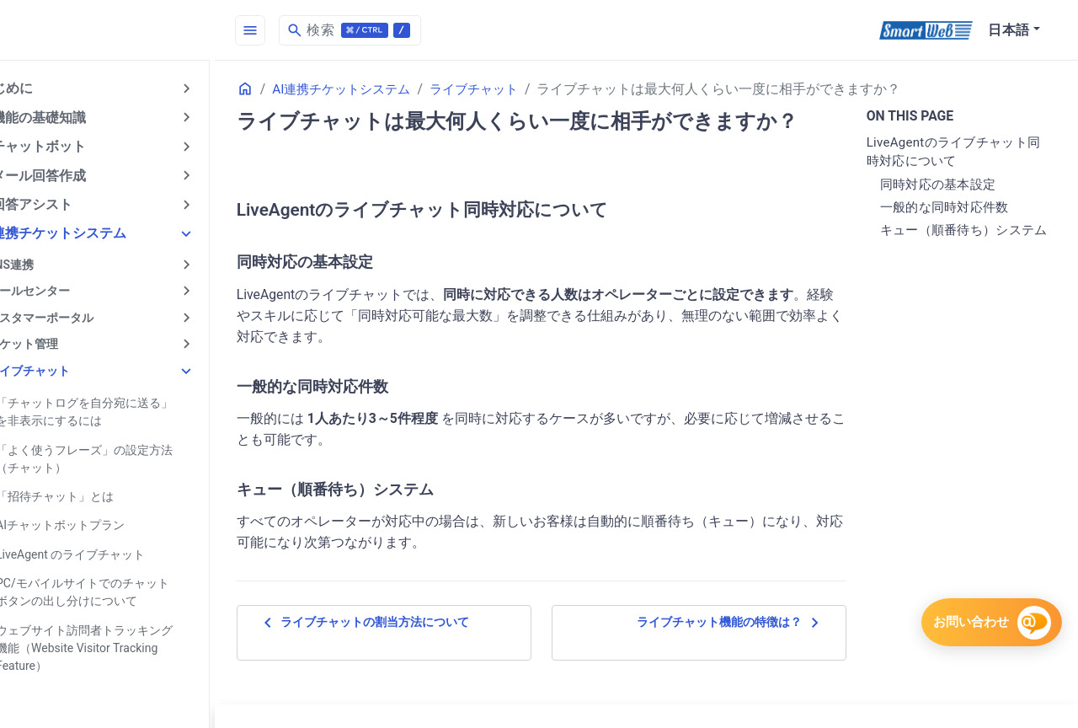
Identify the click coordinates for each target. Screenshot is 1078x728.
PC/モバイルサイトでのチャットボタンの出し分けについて (126, 586)
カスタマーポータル (78, 314)
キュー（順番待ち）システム (966, 239)
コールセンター (66, 288)
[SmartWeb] (926, 30)
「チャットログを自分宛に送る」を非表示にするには (128, 407)
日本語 (1009, 30)
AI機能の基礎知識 (70, 117)
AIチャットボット (70, 145)
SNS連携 (48, 262)
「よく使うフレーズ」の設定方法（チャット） (122, 453)
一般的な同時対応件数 (953, 207)
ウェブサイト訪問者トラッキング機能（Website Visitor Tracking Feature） (128, 641)
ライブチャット (66, 366)
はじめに (44, 88)
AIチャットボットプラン (98, 520)
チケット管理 (60, 340)
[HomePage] (126, 30)
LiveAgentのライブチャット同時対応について (956, 152)
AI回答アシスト (63, 203)
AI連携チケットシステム (90, 231)
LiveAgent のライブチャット (108, 548)
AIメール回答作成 (70, 174)
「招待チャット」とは (93, 491)
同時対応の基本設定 (947, 184)
